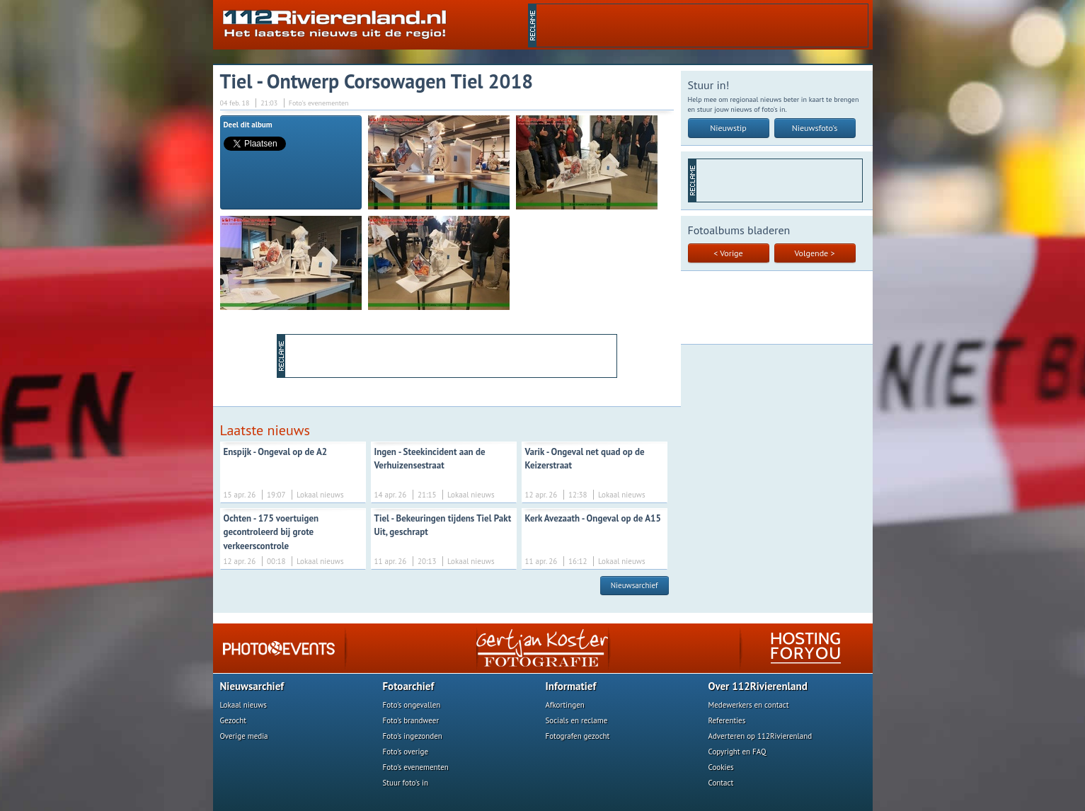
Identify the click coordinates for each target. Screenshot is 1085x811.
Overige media (244, 736)
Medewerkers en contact (748, 705)
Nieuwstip (728, 127)
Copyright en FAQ (737, 752)
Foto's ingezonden (412, 736)
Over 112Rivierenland (758, 686)
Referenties (727, 720)
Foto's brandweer (411, 720)
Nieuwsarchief (634, 585)
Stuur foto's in (406, 783)
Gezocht (233, 720)
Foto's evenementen (416, 767)
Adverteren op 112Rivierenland (760, 736)
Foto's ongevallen (412, 705)
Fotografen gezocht (578, 736)
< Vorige (727, 253)
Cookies (721, 767)
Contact (721, 783)
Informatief (571, 686)
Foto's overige (406, 752)
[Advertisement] (702, 25)
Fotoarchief (409, 686)
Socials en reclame (577, 720)
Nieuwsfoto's (815, 127)
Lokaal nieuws (243, 705)
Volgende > (815, 253)
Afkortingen (565, 705)
